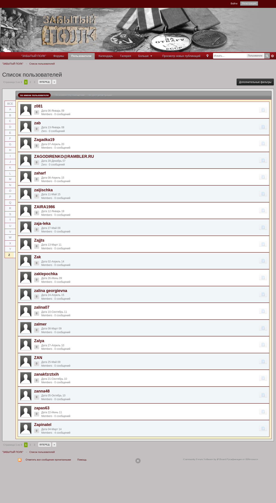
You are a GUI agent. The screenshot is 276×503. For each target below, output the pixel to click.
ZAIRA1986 (44, 207)
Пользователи (81, 56)
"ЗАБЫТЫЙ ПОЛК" (33, 56)
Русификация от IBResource (242, 459)
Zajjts (39, 240)
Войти (234, 3)
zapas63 (41, 408)
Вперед (45, 82)
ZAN (38, 357)
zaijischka (43, 190)
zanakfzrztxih (46, 374)
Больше (145, 56)
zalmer (40, 324)
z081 (38, 106)
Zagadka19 (44, 139)
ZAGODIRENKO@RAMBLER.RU (64, 156)
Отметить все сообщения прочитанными (48, 459)
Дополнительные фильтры (255, 82)
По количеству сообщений (70, 95)
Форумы (58, 56)
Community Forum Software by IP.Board (204, 459)
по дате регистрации (100, 95)
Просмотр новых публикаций (181, 56)
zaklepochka (46, 274)
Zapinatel (42, 424)
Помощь (82, 459)
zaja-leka (42, 223)
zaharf (40, 173)
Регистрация (249, 3)
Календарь (106, 56)
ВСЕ (10, 103)
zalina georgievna (50, 290)
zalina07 (41, 307)
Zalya (39, 341)
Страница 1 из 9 (12, 82)
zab (37, 123)
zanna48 (42, 391)
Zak (37, 257)
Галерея (125, 56)
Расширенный (272, 56)
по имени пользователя (34, 95)
